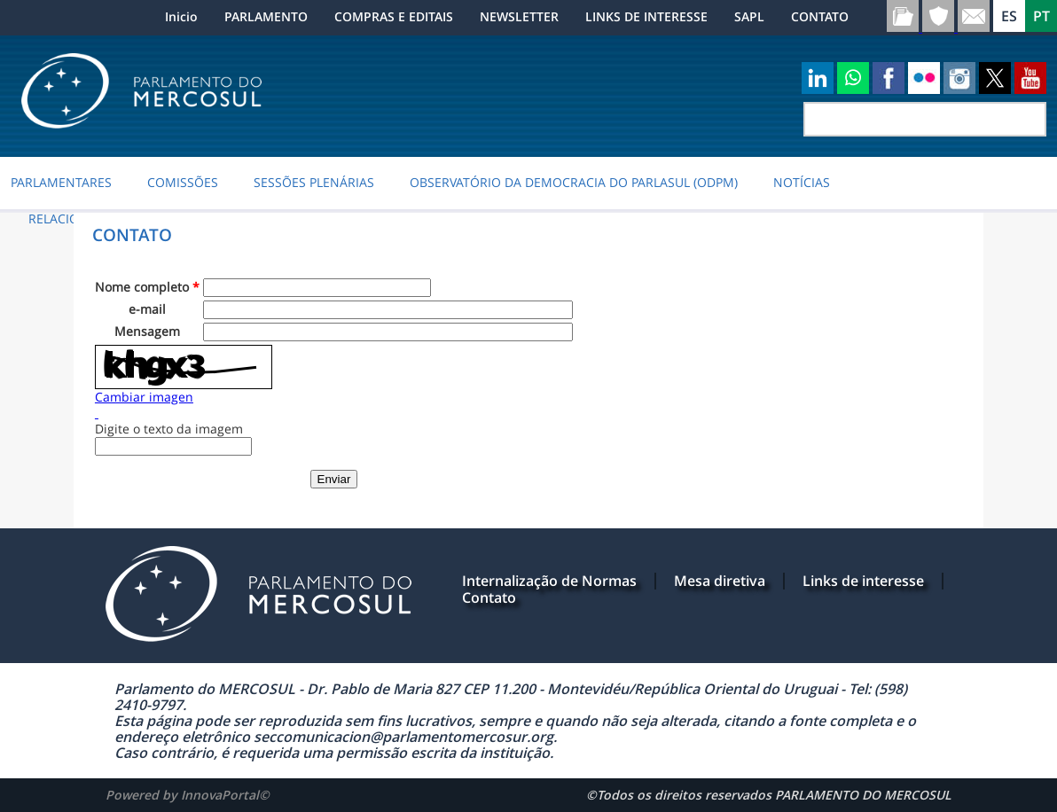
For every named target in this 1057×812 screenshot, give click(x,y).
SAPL (749, 16)
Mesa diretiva (719, 580)
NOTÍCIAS (801, 183)
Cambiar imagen (144, 396)
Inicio (181, 16)
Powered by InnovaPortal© (188, 794)
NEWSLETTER (519, 16)
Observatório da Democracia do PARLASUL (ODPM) (574, 183)
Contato (489, 597)
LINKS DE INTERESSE (646, 16)
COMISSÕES (182, 183)
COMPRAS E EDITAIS (393, 16)
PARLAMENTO (266, 16)
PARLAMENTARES (61, 183)
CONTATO (820, 16)
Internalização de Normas (549, 580)
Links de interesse (863, 580)
